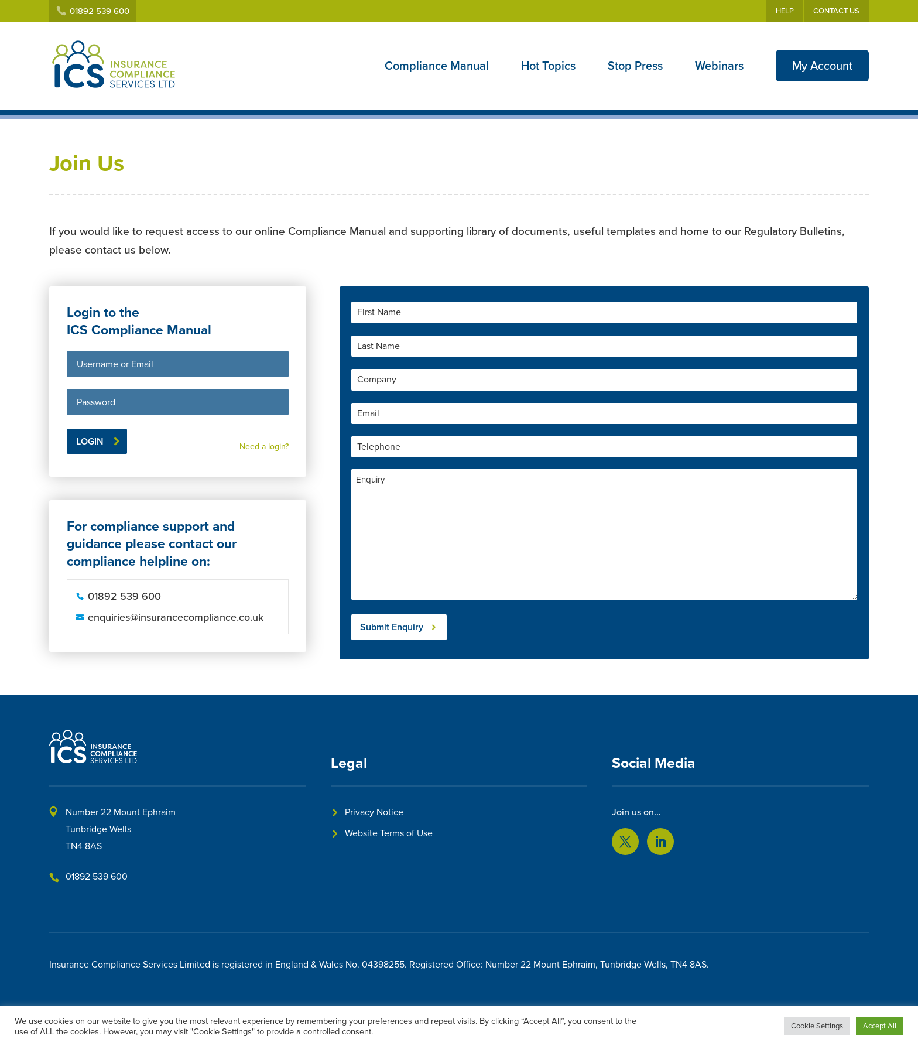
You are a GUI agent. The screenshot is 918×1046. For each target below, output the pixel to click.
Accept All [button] (879, 1025)
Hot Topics (548, 65)
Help (785, 10)
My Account (822, 65)
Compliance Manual (437, 65)
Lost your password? (251, 431)
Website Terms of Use (389, 833)
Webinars (719, 65)
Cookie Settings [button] (817, 1025)
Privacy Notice (374, 812)
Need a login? (264, 447)
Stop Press (635, 65)
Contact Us (836, 10)
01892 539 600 (97, 876)
